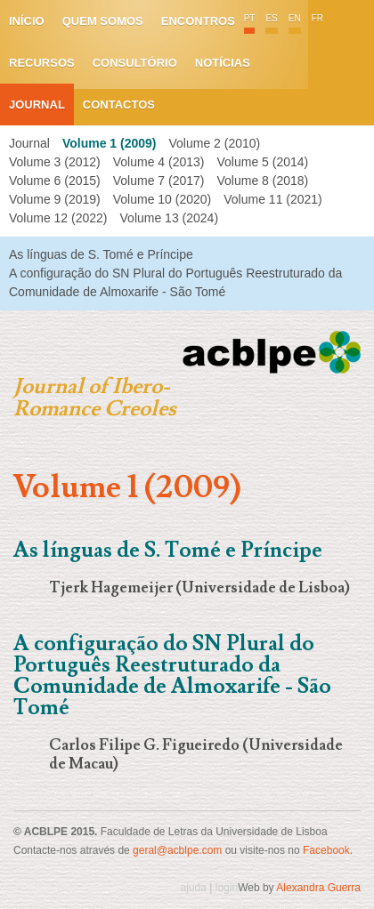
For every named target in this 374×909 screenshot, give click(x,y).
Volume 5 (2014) (262, 162)
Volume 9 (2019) (55, 199)
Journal (37, 104)
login (226, 887)
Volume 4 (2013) (159, 162)
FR (317, 18)
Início (27, 21)
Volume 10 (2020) (162, 199)
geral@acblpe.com (177, 850)
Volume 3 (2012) (55, 162)
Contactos (119, 104)
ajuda (194, 887)
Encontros (198, 21)
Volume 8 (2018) (262, 180)
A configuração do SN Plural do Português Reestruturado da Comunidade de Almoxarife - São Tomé (172, 675)
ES (271, 18)
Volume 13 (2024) (169, 218)
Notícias (222, 62)
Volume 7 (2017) (159, 180)
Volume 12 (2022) (58, 218)
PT (250, 18)
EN (295, 18)
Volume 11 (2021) (273, 199)
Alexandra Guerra (318, 887)
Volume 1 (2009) (109, 143)
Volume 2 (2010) (214, 143)
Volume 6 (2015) (55, 180)
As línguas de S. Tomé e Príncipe (101, 254)
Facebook (326, 850)
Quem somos (102, 21)
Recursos (42, 62)
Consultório (135, 62)
